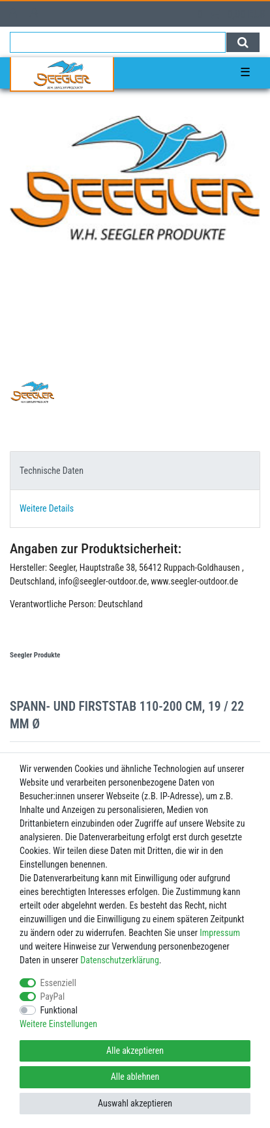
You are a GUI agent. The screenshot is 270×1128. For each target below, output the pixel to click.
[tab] (135, 470)
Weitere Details (47, 508)
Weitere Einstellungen (58, 1024)
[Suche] (243, 42)
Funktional (59, 1010)
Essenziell (58, 983)
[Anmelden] (14, 14)
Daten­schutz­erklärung (119, 960)
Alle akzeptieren (135, 1050)
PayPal (52, 996)
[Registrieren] (37, 14)
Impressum (220, 933)
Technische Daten (51, 470)
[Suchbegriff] (118, 42)
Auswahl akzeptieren (135, 1103)
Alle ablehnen (135, 1076)
